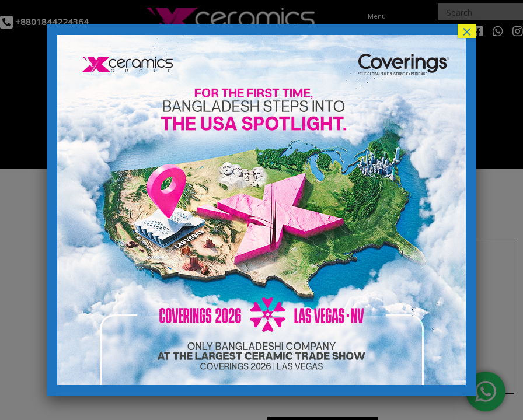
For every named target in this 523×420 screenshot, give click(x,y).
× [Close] (467, 31)
